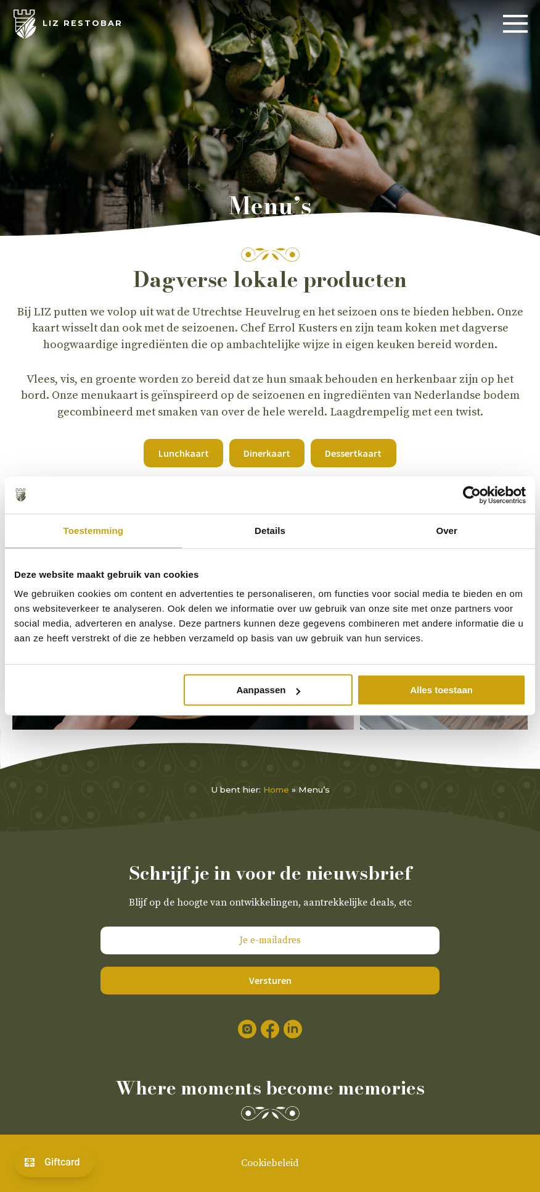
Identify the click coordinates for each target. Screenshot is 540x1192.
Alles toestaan (441, 690)
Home (276, 789)
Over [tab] (446, 530)
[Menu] (515, 24)
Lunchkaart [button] (183, 453)
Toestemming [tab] (93, 530)
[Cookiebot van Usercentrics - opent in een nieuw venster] (472, 495)
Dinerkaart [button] (266, 453)
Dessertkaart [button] (353, 453)
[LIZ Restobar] (67, 23)
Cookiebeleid (270, 1163)
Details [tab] (270, 530)
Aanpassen (268, 690)
